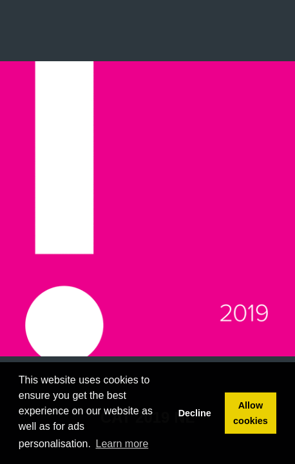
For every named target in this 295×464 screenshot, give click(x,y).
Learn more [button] (122, 443)
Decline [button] (194, 413)
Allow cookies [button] (250, 413)
